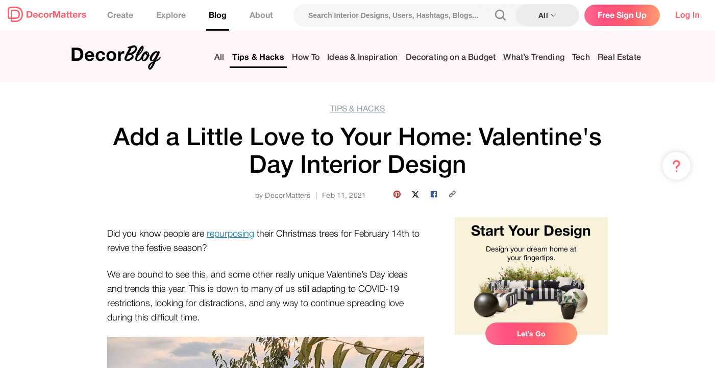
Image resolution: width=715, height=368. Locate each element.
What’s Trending (533, 57)
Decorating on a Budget (451, 57)
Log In (687, 15)
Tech (581, 57)
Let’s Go (531, 334)
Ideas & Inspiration (362, 57)
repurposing (230, 233)
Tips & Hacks (258, 57)
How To (305, 57)
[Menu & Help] (676, 166)
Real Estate (619, 57)
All (219, 57)
